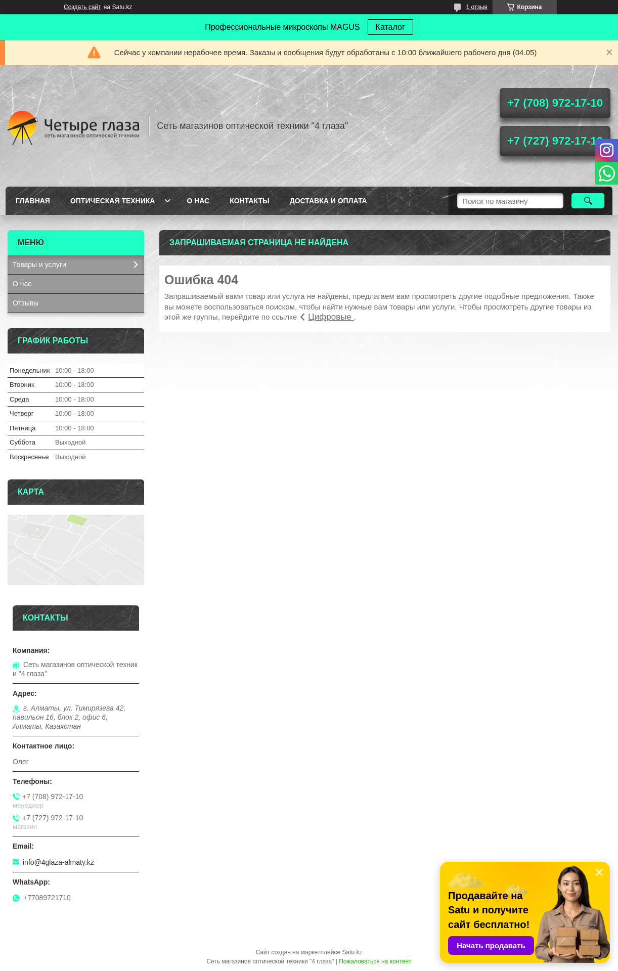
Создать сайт (82, 7)
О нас (198, 201)
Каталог (390, 27)
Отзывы (25, 303)
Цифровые (331, 317)
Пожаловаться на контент (375, 961)
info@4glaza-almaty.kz (58, 862)
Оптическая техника (112, 201)
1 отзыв (477, 7)
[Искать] (587, 200)
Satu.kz (352, 952)
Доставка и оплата (328, 201)
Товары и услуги (39, 264)
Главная (33, 201)
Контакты (249, 201)
